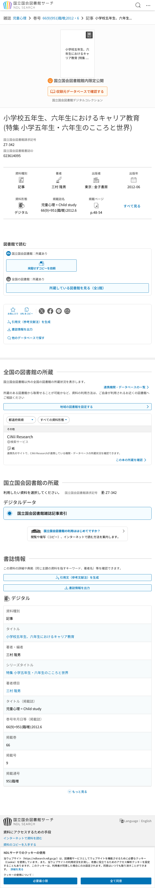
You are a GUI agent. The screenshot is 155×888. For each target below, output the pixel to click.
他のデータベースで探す (25, 338)
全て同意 (116, 881)
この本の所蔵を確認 (132, 460)
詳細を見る (17, 869)
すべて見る (132, 205)
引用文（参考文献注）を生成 (28, 322)
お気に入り (13, 311)
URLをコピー (26, 311)
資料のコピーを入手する (19, 844)
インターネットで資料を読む (22, 838)
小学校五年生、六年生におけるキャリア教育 (40, 636)
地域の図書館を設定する (105, 406)
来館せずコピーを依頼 (41, 265)
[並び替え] (21, 419)
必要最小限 (40, 881)
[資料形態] (54, 419)
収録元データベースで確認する (77, 91)
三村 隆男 (13, 690)
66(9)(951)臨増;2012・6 (61, 17)
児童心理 (19, 17)
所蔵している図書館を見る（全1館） (77, 287)
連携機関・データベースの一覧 (127, 387)
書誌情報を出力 (20, 329)
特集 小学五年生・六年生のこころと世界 (37, 672)
